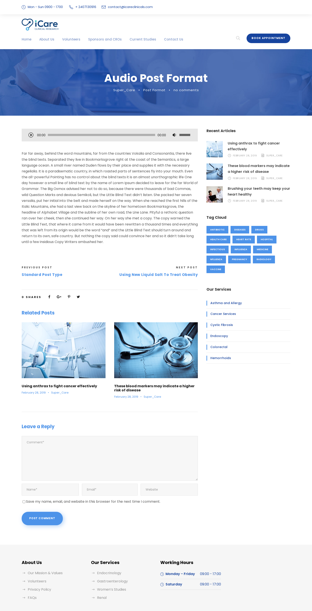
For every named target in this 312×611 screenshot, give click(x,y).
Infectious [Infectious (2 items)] (217, 249)
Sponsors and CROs (97, 39)
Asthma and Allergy (223, 303)
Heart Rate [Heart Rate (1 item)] (243, 239)
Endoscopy (217, 336)
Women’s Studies (110, 567)
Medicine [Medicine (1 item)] (261, 249)
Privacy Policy (38, 567)
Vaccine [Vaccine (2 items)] (215, 269)
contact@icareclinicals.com (125, 7)
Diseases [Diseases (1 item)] (238, 229)
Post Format (155, 90)
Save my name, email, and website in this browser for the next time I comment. (86, 480)
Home (26, 39)
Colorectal (217, 347)
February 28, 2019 (33, 380)
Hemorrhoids (219, 358)
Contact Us (158, 39)
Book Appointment (270, 38)
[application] (110, 135)
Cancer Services (221, 314)
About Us (45, 39)
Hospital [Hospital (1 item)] (264, 239)
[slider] (102, 135)
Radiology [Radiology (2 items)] (263, 259)
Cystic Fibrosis (220, 325)
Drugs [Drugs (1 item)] (258, 229)
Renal (101, 575)
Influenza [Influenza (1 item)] (240, 249)
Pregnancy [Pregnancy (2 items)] (239, 259)
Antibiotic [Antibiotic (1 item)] (217, 229)
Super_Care (127, 90)
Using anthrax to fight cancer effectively (55, 374)
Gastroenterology (110, 559)
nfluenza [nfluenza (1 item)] (216, 259)
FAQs (32, 575)
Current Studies (131, 39)
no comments (184, 90)
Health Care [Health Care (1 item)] (218, 239)
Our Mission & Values (44, 551)
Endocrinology (108, 551)
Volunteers (67, 39)
